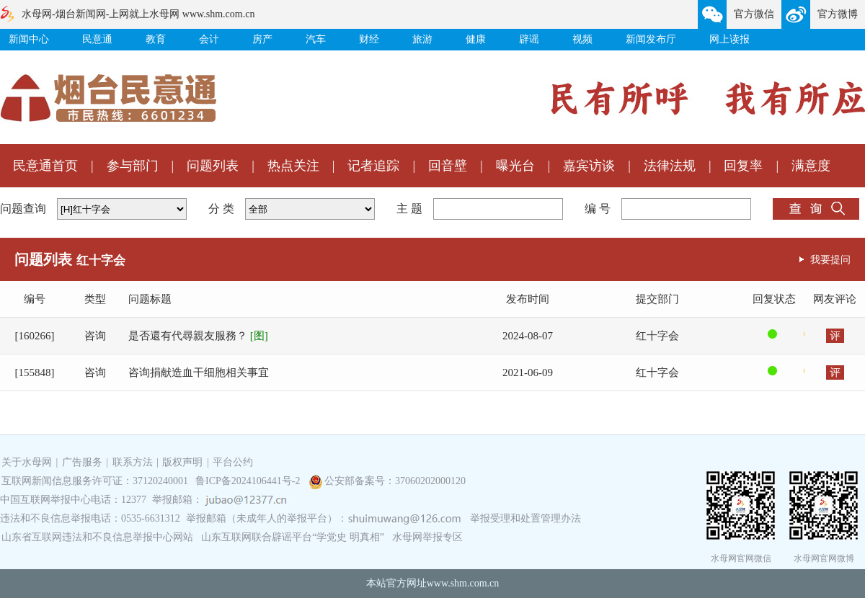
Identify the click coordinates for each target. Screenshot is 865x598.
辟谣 (529, 39)
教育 (156, 39)
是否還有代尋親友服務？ (198, 336)
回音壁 (447, 166)
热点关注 (293, 166)
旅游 (422, 39)
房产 (262, 39)
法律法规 (670, 166)
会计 (209, 39)
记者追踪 (373, 166)
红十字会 (657, 336)
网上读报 (729, 39)
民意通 (97, 39)
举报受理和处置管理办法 (525, 518)
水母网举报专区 (427, 537)
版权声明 (182, 462)
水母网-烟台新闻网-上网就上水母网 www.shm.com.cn (138, 14)
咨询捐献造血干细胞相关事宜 (198, 372)
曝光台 (515, 166)
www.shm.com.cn (463, 583)
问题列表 (213, 166)
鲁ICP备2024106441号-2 (249, 481)
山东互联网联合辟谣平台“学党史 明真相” (292, 537)
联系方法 (132, 462)
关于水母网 (28, 462)
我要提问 (830, 259)
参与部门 (133, 166)
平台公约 (233, 462)
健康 (476, 39)
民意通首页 (45, 166)
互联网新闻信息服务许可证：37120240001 (94, 481)
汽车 (316, 39)
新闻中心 (29, 39)
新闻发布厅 (651, 39)
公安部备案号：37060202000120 (395, 481)
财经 (369, 39)
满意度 (810, 166)
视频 (582, 39)
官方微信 (754, 14)
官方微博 (837, 14)
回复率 (743, 166)
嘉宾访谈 (589, 166)
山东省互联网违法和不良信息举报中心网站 (97, 537)
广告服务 (82, 462)
